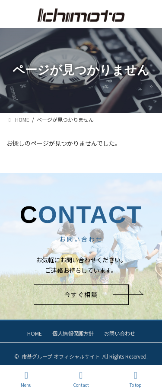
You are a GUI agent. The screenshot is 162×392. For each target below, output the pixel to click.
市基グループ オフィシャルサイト (61, 356)
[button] (81, 294)
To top (136, 379)
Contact (81, 379)
